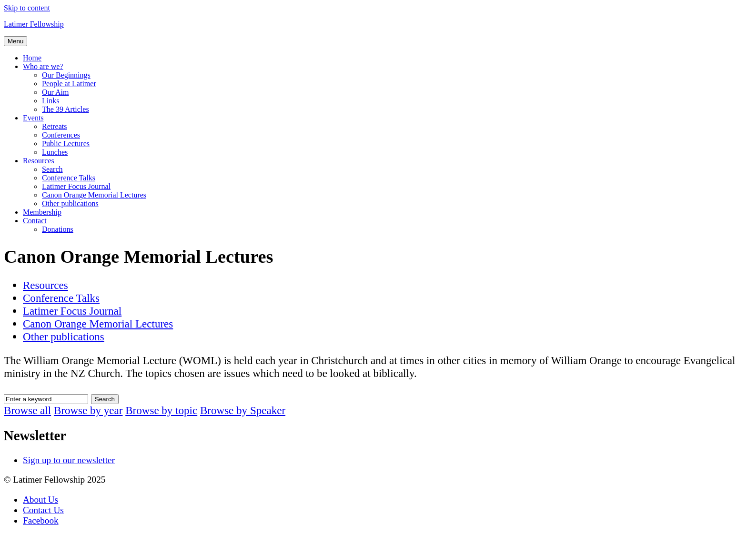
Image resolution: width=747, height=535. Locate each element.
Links (50, 101)
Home (32, 58)
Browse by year (88, 410)
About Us (40, 500)
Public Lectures (66, 143)
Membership (42, 212)
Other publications (70, 203)
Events (33, 118)
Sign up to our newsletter (69, 460)
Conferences (61, 135)
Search (52, 169)
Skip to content (27, 8)
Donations (57, 229)
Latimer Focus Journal (76, 186)
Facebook (41, 520)
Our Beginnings (66, 75)
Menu (15, 41)
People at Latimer (69, 83)
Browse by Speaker (242, 410)
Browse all (27, 410)
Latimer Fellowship (34, 24)
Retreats (54, 126)
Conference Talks (68, 178)
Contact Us (43, 510)
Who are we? (43, 66)
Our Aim (55, 92)
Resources (38, 161)
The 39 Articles (65, 109)
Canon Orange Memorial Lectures (94, 195)
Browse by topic (161, 410)
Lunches (55, 152)
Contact (35, 221)
